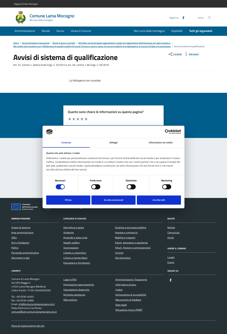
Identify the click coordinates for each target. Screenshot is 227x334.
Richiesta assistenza (74, 295)
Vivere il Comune (81, 31)
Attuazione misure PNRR (128, 310)
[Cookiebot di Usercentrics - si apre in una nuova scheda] (167, 131)
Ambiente (68, 232)
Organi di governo (20, 227)
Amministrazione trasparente (35, 43)
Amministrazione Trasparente (131, 279)
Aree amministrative (22, 232)
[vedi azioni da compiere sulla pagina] (191, 54)
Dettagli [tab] (113, 142)
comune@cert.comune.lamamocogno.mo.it (34, 312)
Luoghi (171, 257)
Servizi (60, 31)
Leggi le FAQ (70, 279)
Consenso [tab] (66, 142)
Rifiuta (68, 200)
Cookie (118, 290)
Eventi (170, 262)
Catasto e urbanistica (74, 253)
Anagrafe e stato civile (75, 237)
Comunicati (173, 232)
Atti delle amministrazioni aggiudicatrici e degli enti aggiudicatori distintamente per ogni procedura (124, 43)
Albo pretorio (70, 300)
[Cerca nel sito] (209, 17)
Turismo (119, 253)
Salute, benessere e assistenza (131, 243)
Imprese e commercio (126, 232)
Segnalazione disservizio (76, 290)
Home (16, 43)
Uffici (14, 237)
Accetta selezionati (113, 200)
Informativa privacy (125, 284)
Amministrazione (25, 31)
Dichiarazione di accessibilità (130, 295)
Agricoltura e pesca (73, 227)
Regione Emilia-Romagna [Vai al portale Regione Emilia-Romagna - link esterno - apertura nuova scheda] (26, 4)
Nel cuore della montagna (149, 31)
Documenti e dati (20, 258)
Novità (46, 31)
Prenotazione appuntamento (78, 284)
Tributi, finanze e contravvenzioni (133, 248)
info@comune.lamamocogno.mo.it (36, 304)
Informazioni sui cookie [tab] (161, 142)
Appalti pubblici (71, 243)
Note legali (121, 305)
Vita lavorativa (123, 258)
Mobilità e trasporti (125, 237)
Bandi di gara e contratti (64, 43)
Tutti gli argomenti (200, 31)
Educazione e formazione (76, 263)
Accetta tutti (159, 200)
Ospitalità (176, 31)
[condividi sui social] (174, 54)
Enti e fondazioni (20, 243)
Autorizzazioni (71, 248)
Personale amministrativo (25, 253)
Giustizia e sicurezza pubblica (130, 227)
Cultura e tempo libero (75, 258)
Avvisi (170, 237)
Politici (15, 248)
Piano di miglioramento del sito (27, 326)
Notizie (171, 227)
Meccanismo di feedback (128, 300)
